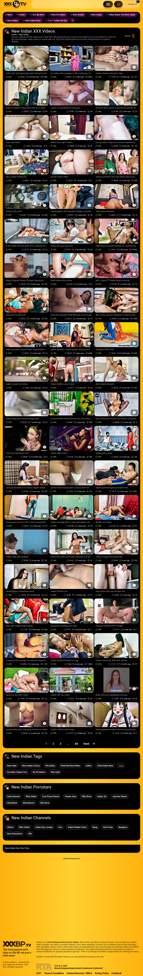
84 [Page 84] (76, 743)
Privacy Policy (102, 973)
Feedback (116, 973)
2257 (38, 973)
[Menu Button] (108, 4)
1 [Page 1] (46, 743)
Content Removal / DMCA (79, 973)
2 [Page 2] (53, 743)
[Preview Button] (44, 67)
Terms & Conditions (54, 973)
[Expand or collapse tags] (72, 20)
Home (14, 34)
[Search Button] (118, 4)
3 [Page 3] (60, 743)
